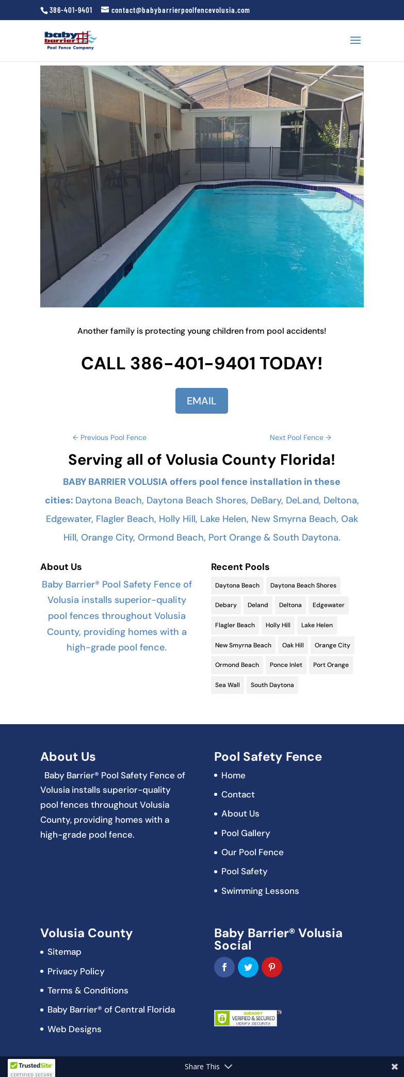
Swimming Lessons (260, 890)
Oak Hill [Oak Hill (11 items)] (293, 645)
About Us (240, 813)
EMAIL (202, 400)
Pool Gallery (245, 833)
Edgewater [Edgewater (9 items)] (329, 605)
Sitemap (64, 951)
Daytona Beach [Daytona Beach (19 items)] (237, 585)
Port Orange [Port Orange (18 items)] (331, 665)
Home (233, 775)
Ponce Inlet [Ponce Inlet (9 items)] (286, 665)
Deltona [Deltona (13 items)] (290, 605)
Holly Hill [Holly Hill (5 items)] (278, 625)
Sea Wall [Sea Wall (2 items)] (227, 685)
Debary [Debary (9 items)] (226, 605)
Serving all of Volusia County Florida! (201, 459)
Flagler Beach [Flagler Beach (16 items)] (235, 625)
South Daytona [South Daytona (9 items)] (272, 685)
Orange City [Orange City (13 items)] (332, 645)
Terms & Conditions (87, 990)
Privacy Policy (76, 971)
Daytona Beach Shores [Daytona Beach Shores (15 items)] (303, 585)
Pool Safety (244, 871)
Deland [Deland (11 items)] (258, 605)
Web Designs (74, 1029)
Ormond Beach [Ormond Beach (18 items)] (237, 665)
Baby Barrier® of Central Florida (111, 1009)
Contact (238, 794)
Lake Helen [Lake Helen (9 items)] (317, 625)
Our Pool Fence (252, 852)
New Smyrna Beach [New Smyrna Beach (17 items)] (243, 645)
